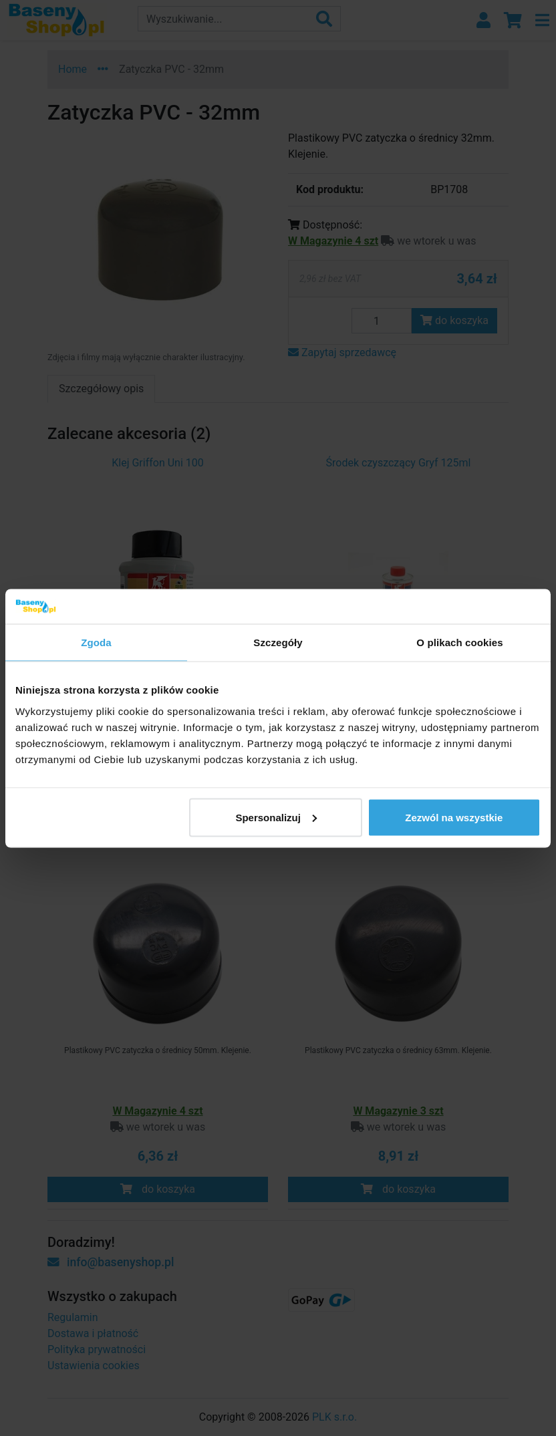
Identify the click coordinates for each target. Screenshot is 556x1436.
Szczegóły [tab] (277, 642)
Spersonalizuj (276, 817)
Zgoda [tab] (96, 642)
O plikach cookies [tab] (459, 642)
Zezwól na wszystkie (454, 817)
